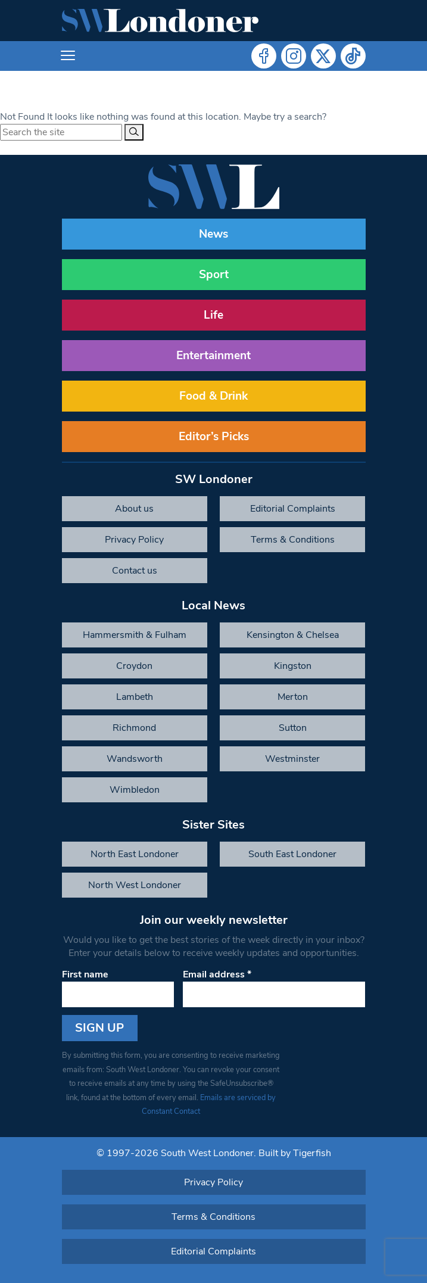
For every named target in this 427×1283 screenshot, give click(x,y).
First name (85, 974)
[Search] (134, 132)
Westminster (292, 758)
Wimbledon (135, 789)
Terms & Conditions (293, 539)
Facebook (263, 55)
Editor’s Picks (214, 436)
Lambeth (134, 696)
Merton (293, 696)
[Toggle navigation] (68, 56)
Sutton (293, 727)
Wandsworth (135, 758)
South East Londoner (292, 854)
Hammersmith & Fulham (134, 635)
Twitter (323, 55)
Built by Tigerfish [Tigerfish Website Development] (294, 1153)
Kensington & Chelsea (293, 635)
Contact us (134, 570)
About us (134, 508)
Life (213, 315)
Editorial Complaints (292, 508)
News (213, 234)
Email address (217, 974)
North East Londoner (135, 854)
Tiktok (353, 55)
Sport (214, 274)
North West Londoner (134, 885)
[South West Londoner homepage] (160, 20)
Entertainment (213, 355)
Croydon (134, 665)
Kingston (292, 665)
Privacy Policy (134, 539)
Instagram (293, 55)
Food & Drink (213, 396)
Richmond (134, 727)
